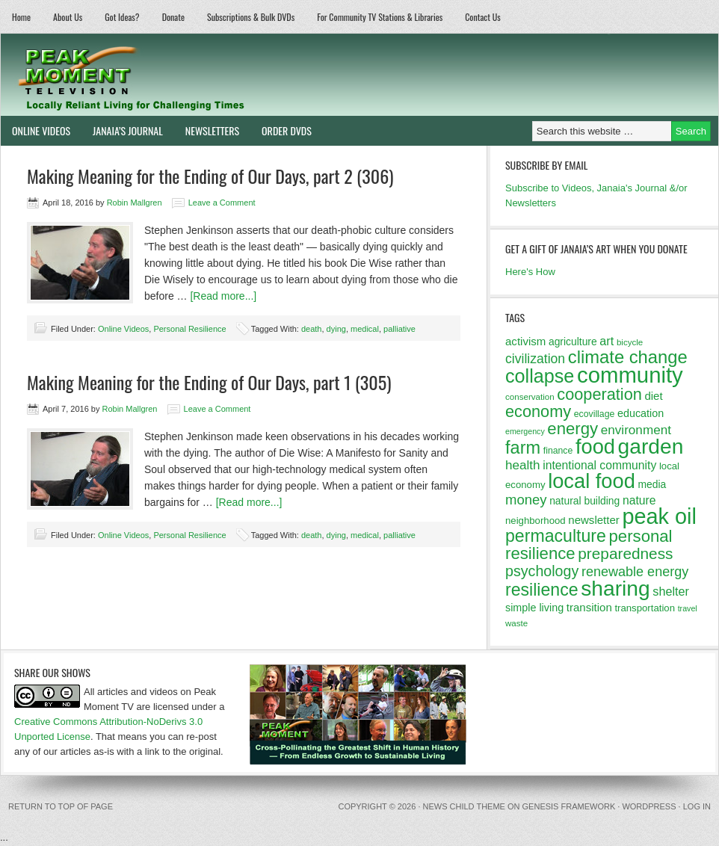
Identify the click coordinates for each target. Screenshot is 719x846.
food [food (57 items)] (595, 446)
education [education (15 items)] (640, 413)
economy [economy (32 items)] (538, 411)
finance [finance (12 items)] (558, 450)
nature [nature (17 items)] (639, 500)
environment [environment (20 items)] (636, 430)
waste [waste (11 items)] (516, 623)
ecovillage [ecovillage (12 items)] (594, 414)
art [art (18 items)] (606, 341)
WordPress (649, 806)
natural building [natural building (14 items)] (584, 501)
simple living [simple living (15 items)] (534, 608)
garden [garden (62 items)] (651, 446)
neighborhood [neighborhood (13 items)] (535, 520)
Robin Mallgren (134, 202)
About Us (67, 16)
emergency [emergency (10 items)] (525, 431)
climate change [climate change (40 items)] (628, 357)
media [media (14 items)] (652, 484)
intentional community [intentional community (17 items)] (599, 465)
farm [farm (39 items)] (522, 447)
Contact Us (483, 16)
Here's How (530, 271)
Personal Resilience (189, 328)
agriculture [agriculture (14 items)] (573, 342)
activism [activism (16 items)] (525, 341)
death (311, 328)
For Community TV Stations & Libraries (379, 16)
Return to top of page (60, 806)
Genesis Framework (569, 806)
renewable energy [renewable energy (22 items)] (634, 571)
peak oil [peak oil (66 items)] (659, 516)
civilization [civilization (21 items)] (535, 358)
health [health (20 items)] (522, 465)
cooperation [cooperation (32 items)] (599, 394)
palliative (399, 328)
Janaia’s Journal (122, 130)
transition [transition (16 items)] (589, 607)
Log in (697, 806)
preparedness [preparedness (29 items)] (625, 553)
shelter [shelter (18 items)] (670, 591)
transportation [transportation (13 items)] (644, 608)
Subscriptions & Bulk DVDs (250, 16)
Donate (173, 16)
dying (336, 328)
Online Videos (35, 130)
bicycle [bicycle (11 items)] (630, 342)
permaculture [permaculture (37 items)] (555, 536)
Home (21, 16)
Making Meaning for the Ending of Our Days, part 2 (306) (210, 175)
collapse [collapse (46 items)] (539, 375)
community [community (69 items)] (630, 374)
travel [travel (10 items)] (687, 608)
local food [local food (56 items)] (591, 481)
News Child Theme (464, 806)
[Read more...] (223, 296)
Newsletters (212, 130)
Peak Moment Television (174, 75)
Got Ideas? (122, 16)
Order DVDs (281, 130)
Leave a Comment (222, 202)
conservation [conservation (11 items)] (530, 396)
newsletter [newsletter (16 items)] (594, 519)
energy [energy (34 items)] (572, 428)
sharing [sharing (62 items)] (615, 588)
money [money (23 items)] (526, 499)
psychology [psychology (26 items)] (541, 571)
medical (365, 328)
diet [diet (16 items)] (653, 395)
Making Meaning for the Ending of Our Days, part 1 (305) (209, 381)
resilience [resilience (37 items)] (541, 589)
